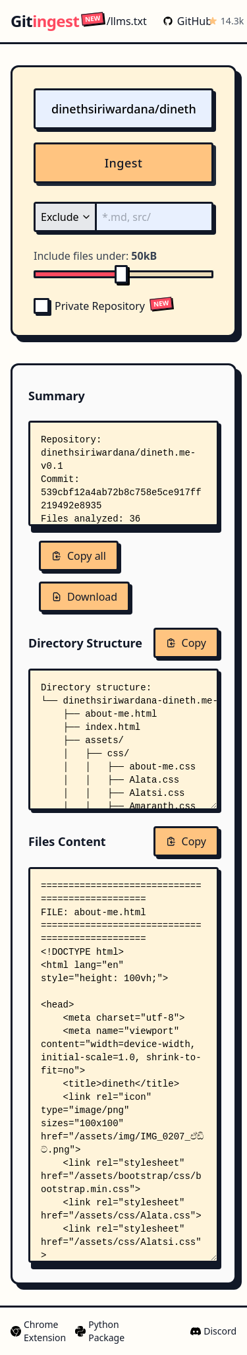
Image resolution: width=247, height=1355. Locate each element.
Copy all (78, 556)
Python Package (99, 1331)
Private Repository (89, 306)
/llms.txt (114, 20)
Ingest (124, 163)
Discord (213, 1331)
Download (84, 596)
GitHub (182, 21)
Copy (186, 643)
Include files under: (95, 256)
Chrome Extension (38, 1331)
